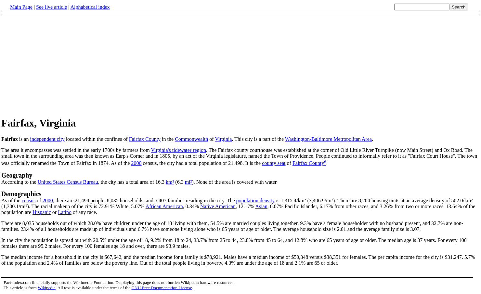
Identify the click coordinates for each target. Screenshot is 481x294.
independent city (47, 139)
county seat (273, 163)
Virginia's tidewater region (178, 150)
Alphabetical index (90, 7)
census (29, 200)
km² (170, 182)
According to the (19, 182)
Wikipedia (47, 287)
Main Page (21, 7)
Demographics (21, 193)
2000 (136, 163)
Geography (16, 175)
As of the (11, 200)
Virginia (223, 139)
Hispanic (41, 212)
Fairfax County (145, 139)
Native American (218, 206)
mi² (188, 182)
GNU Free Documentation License (161, 287)
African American (164, 206)
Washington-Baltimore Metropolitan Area (328, 139)
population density (255, 200)
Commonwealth (191, 139)
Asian (261, 206)
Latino (65, 212)
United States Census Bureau (68, 182)
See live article (51, 7)
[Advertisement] (55, 64)
